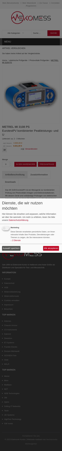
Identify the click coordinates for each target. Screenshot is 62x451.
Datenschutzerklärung (18, 220)
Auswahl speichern (11, 248)
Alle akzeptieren (51, 248)
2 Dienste (16, 240)
